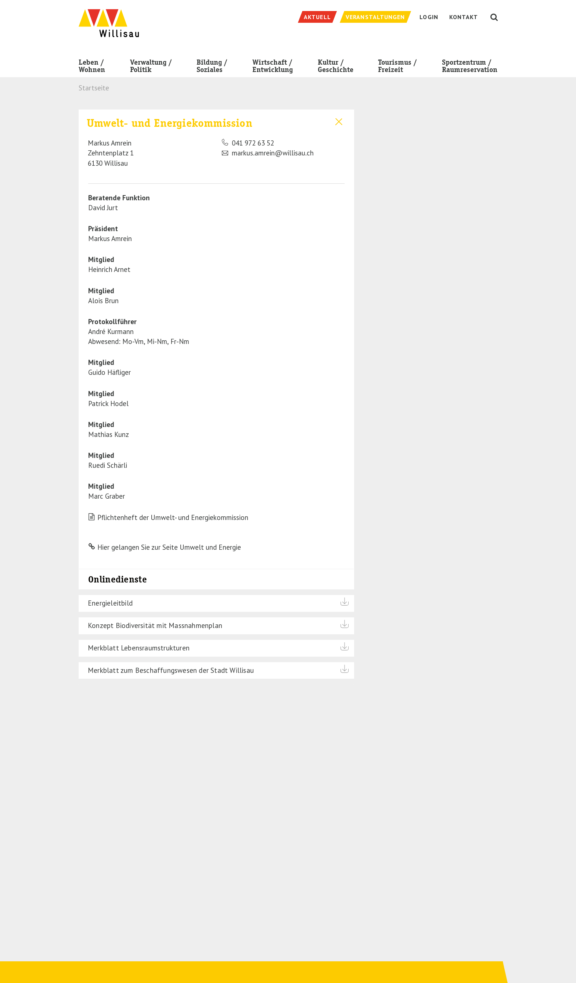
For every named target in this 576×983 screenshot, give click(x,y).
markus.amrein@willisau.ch (268, 153)
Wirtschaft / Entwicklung (272, 67)
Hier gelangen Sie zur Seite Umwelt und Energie (169, 547)
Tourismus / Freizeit (397, 67)
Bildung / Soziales (212, 67)
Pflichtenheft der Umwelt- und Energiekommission (172, 517)
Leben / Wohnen (92, 67)
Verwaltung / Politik (151, 67)
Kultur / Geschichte (335, 67)
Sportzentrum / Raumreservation (469, 67)
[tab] (216, 141)
